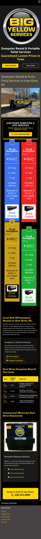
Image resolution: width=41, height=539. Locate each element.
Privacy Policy (5, 517)
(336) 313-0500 (10, 65)
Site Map (4, 522)
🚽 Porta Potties (12, 356)
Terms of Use (5, 519)
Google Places (5, 514)
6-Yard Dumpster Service (17, 473)
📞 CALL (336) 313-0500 (20, 134)
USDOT (3, 511)
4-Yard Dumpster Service (17, 469)
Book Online (30, 65)
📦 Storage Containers (14, 360)
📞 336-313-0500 (20, 495)
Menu (39, 1)
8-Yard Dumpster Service (17, 477)
